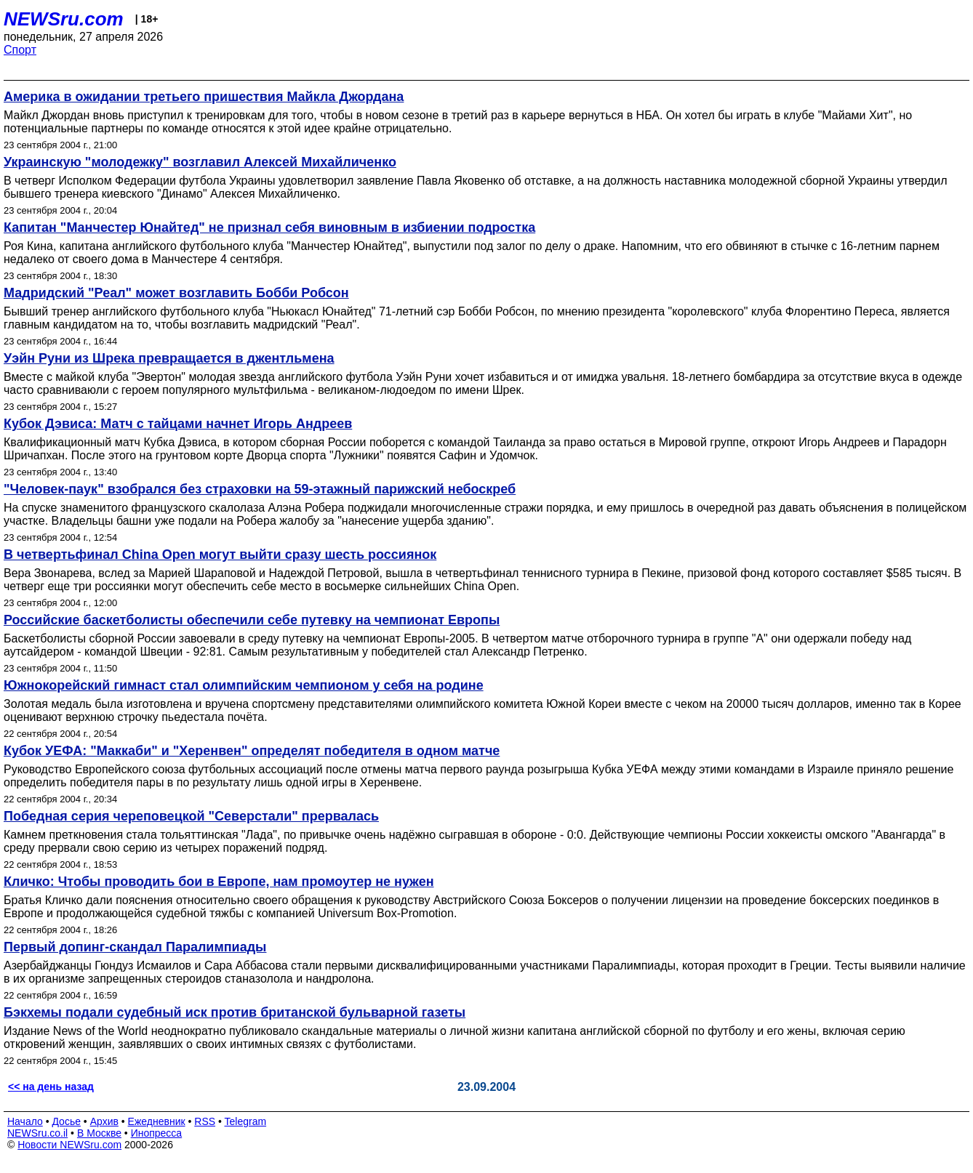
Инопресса (157, 1133)
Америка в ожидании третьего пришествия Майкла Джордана (204, 96)
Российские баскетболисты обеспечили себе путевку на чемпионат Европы (252, 620)
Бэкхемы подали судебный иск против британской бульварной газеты (234, 1012)
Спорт (20, 50)
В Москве (99, 1133)
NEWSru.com (64, 19)
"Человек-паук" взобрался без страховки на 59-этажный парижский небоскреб (260, 489)
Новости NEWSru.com (69, 1144)
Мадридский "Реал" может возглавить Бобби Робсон (176, 293)
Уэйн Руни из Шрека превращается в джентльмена (169, 358)
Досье (66, 1121)
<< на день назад (51, 1086)
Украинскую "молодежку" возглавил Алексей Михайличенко (200, 162)
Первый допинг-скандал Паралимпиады (135, 947)
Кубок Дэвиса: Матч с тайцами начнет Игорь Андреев (178, 423)
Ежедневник (156, 1121)
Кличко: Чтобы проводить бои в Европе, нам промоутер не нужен (219, 881)
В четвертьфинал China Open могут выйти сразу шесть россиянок (220, 554)
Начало (25, 1121)
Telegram (246, 1121)
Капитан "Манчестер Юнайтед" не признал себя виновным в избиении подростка (269, 227)
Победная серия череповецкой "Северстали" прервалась (191, 816)
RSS (204, 1121)
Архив (104, 1121)
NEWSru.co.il (37, 1133)
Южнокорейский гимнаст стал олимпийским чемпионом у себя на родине (244, 685)
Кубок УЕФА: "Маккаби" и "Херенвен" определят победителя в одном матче (252, 750)
